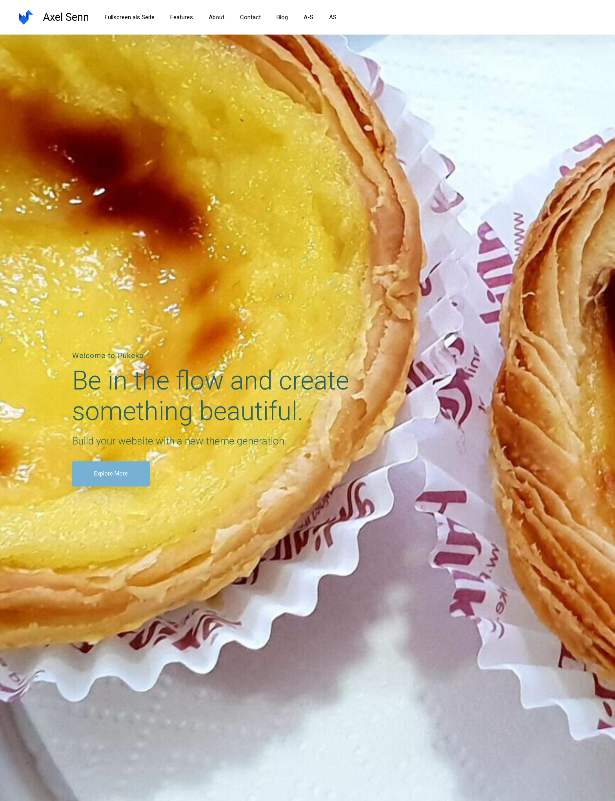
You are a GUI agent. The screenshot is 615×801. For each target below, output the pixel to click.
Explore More (111, 473)
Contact (250, 17)
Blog (282, 17)
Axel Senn (66, 17)
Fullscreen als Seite (130, 17)
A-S (308, 17)
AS (333, 17)
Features (181, 17)
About (216, 17)
